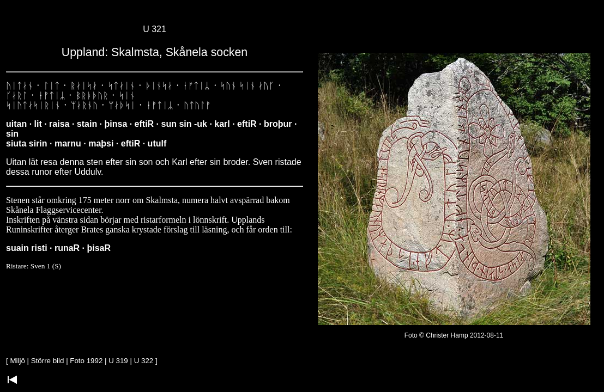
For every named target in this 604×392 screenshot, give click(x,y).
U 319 (118, 361)
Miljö (17, 361)
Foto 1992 (86, 361)
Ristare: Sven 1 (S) (33, 266)
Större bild (47, 361)
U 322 (144, 361)
